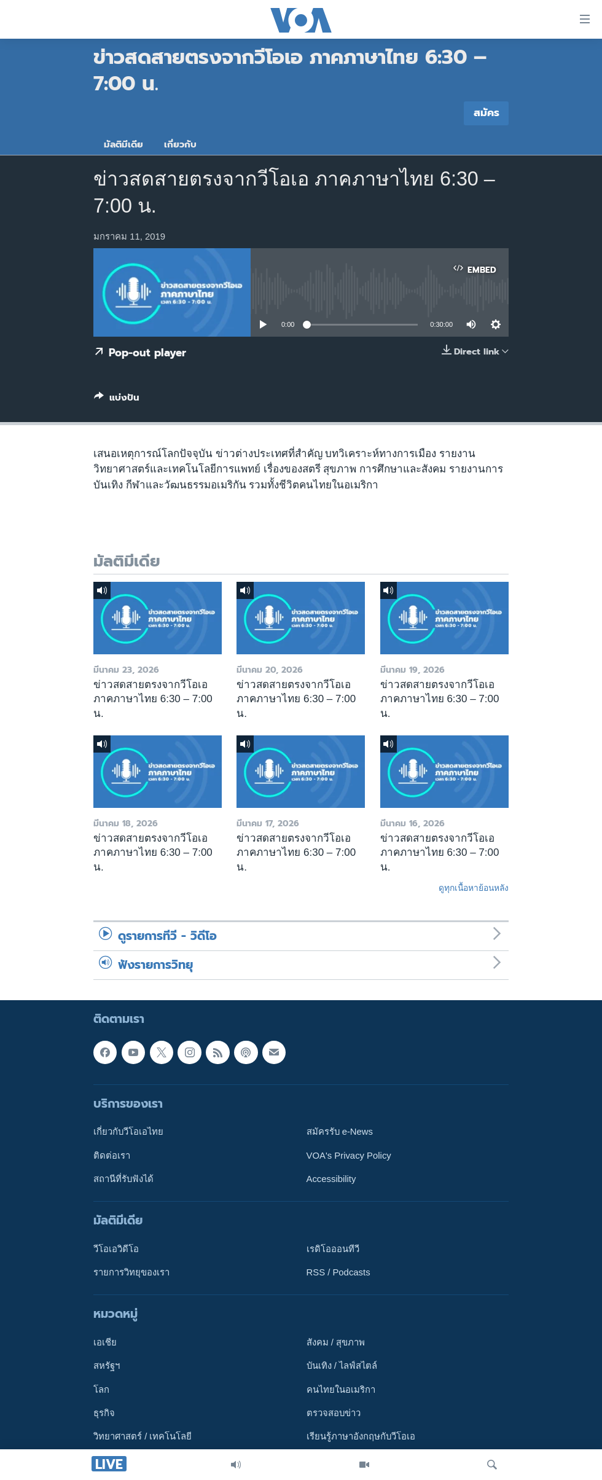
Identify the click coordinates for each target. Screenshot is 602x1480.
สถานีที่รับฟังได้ (123, 1179)
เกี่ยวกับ (180, 144)
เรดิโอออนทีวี (333, 1249)
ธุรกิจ (104, 1413)
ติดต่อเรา (111, 1155)
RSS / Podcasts (338, 1272)
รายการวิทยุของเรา (131, 1272)
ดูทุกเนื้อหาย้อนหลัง (474, 888)
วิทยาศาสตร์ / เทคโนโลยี (142, 1436)
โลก (101, 1390)
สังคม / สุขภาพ (336, 1342)
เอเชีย (105, 1342)
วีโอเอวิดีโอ (116, 1249)
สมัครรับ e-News (340, 1132)
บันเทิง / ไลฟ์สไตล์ (342, 1366)
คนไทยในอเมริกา (341, 1390)
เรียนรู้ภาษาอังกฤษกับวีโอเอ (361, 1436)
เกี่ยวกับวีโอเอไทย (128, 1132)
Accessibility (331, 1179)
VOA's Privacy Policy (349, 1155)
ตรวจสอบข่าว (334, 1413)
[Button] (116, 400)
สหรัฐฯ (106, 1366)
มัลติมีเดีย (123, 144)
